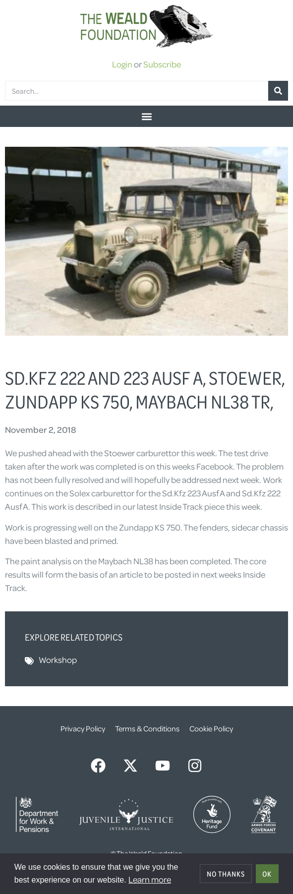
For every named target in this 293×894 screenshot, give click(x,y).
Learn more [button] (149, 879)
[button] (146, 116)
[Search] (278, 91)
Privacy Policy (82, 728)
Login (122, 64)
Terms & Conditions (147, 728)
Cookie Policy (211, 728)
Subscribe (162, 64)
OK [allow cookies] (267, 874)
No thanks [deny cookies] (226, 874)
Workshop (58, 659)
